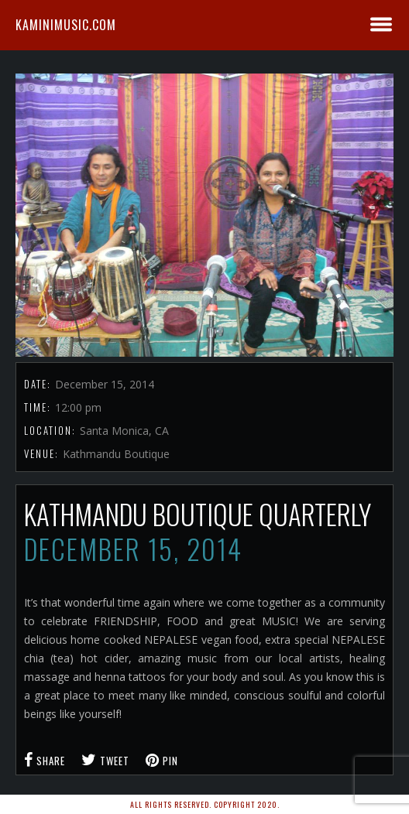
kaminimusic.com (65, 24)
